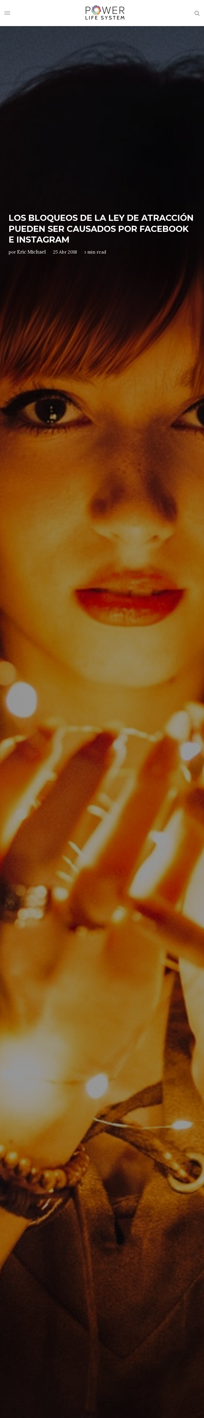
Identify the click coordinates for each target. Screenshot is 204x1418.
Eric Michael (31, 252)
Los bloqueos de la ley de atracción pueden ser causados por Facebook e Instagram (101, 229)
